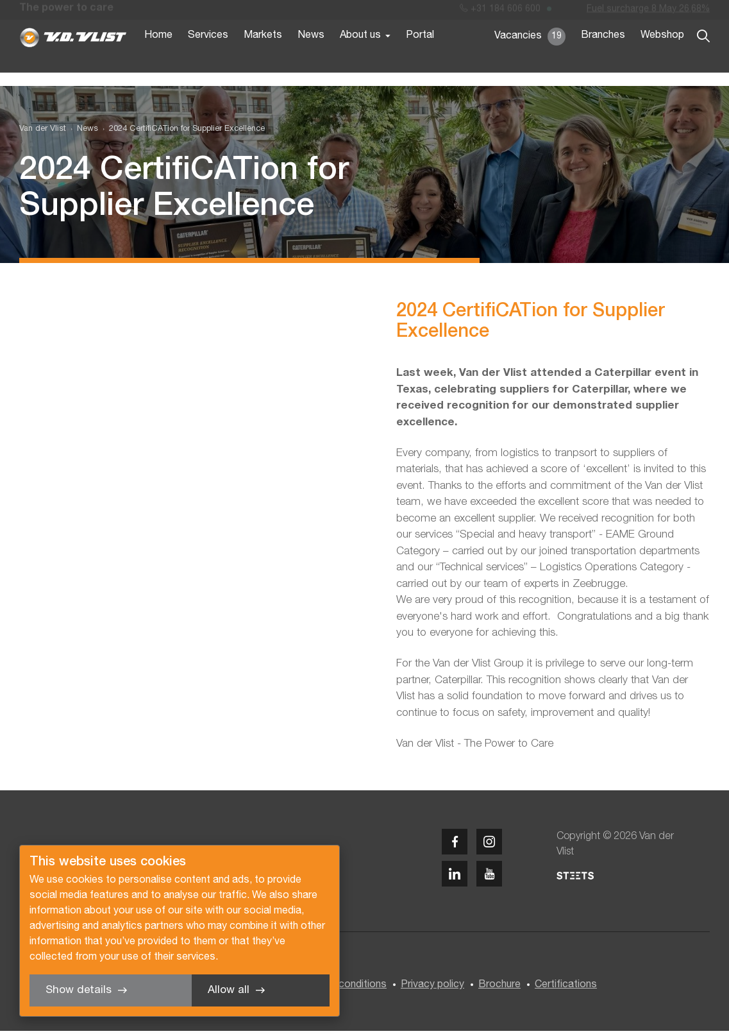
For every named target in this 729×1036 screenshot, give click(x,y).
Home (158, 56)
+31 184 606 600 (500, 12)
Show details (79, 990)
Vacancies (530, 58)
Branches (603, 56)
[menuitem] (82, 134)
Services (208, 56)
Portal (420, 56)
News (310, 56)
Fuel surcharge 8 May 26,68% (648, 12)
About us (360, 56)
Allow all (228, 990)
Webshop (662, 56)
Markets (263, 56)
